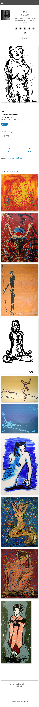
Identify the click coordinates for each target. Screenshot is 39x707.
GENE (25, 12)
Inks (9, 158)
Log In (36, 2)
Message (25, 39)
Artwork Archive (23, 701)
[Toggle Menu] (2, 3)
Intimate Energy (17, 158)
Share (6, 136)
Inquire (7, 131)
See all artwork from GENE (19, 685)
